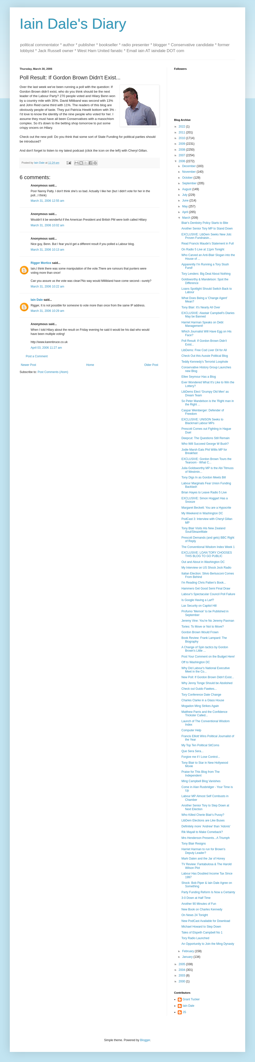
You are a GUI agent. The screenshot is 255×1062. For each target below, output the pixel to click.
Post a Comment (37, 356)
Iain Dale (37, 299)
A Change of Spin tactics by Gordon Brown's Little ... (204, 649)
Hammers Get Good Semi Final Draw (205, 588)
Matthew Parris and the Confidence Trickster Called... (204, 713)
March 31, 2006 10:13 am (47, 249)
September (189, 183)
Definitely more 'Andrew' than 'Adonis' (205, 826)
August (187, 189)
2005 (182, 964)
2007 (182, 155)
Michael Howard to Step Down (201, 926)
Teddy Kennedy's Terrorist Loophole (204, 361)
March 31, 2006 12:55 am (47, 200)
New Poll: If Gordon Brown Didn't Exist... (207, 677)
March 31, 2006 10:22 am (47, 286)
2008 (182, 149)
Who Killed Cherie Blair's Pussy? (202, 815)
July (185, 195)
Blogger (145, 1040)
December (189, 166)
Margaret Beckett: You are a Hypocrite (206, 507)
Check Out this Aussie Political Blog (204, 356)
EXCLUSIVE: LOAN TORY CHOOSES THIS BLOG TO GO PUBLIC (206, 554)
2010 (182, 138)
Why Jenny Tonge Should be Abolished (206, 683)
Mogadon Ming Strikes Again (200, 706)
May (185, 206)
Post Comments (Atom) (53, 372)
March (186, 217)
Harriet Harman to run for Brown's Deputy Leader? (203, 850)
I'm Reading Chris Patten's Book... (203, 582)
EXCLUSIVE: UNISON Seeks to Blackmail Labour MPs (202, 421)
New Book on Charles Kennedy (201, 909)
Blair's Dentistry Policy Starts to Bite (204, 223)
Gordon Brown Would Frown (199, 632)
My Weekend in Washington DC (202, 513)
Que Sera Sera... (192, 751)
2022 (182, 126)
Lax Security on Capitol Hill (199, 605)
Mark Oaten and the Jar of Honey (203, 858)
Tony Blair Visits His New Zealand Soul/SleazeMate (203, 530)
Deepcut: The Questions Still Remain (205, 438)
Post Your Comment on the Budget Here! (208, 656)
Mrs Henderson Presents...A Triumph (205, 838)
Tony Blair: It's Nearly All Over (200, 307)
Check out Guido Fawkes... (199, 688)
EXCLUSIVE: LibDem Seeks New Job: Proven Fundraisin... (206, 236)
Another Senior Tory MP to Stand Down (207, 228)
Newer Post (28, 365)
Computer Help (191, 730)
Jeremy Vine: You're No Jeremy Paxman (207, 620)
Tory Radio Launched (195, 938)
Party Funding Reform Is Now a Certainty (208, 892)
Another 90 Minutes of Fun (198, 903)
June (185, 200)
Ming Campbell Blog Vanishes (200, 781)
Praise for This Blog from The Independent (200, 773)
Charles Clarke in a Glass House (202, 700)
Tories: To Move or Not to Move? (202, 626)
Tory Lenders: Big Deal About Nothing (205, 273)
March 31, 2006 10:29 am (47, 311)
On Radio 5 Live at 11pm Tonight (202, 249)
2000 (182, 981)
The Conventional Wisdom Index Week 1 (208, 547)
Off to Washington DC (195, 662)
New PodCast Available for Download (205, 921)
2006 (182, 161)
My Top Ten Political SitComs (200, 745)
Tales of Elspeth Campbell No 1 (201, 932)
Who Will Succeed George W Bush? (205, 443)
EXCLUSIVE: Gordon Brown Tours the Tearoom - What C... (206, 460)
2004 (182, 970)
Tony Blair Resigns (193, 843)
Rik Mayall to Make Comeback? (202, 832)
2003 (182, 975)
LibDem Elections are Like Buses (203, 820)
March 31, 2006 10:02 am (47, 225)
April (185, 212)
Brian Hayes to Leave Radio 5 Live (204, 492)
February (188, 951)
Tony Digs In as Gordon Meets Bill (203, 477)
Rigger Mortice (41, 263)
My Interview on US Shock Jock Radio (206, 567)
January (187, 957)
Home (90, 365)
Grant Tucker (191, 999)
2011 (182, 132)
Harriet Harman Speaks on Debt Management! (202, 324)
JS (184, 1012)
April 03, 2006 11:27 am (46, 347)
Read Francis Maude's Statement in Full (207, 243)
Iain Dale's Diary (73, 23)
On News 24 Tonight (194, 915)
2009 (182, 143)
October (187, 177)
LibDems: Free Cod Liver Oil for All (204, 350)
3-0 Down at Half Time (196, 898)
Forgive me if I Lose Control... (200, 757)
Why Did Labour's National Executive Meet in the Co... (205, 669)
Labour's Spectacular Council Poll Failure (208, 594)
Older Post (151, 365)
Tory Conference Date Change (201, 694)
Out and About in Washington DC (203, 562)
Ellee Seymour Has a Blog (198, 376)
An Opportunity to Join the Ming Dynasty (207, 944)
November (189, 171)
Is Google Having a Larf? (197, 600)
